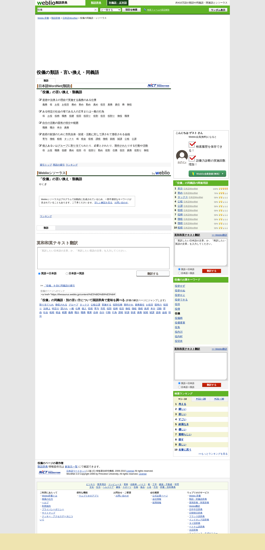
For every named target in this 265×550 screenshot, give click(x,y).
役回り (87, 116)
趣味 (118, 487)
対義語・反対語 (118, 2)
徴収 (114, 134)
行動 (137, 145)
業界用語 (101, 484)
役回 (78, 116)
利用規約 (46, 506)
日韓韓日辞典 (195, 513)
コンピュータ (114, 484)
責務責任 (139, 304)
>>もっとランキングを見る (213, 453)
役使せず (180, 285)
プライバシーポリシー (53, 509)
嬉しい (182, 409)
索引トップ (46, 164)
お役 (57, 104)
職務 (64, 116)
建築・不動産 (165, 484)
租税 (59, 139)
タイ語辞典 (194, 523)
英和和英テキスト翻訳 (57, 242)
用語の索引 (59, 164)
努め (81, 104)
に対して (96, 134)
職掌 (127, 116)
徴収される (61, 304)
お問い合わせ (121, 202)
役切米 (179, 341)
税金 (83, 139)
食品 (142, 487)
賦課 (119, 139)
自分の (46, 122)
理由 (63, 99)
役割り (111, 116)
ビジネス (90, 484)
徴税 (105, 139)
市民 (68, 134)
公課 (134, 139)
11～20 (201, 398)
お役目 (65, 104)
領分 (68, 122)
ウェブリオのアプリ (89, 495)
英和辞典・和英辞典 (199, 502)
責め (95, 104)
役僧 (177, 308)
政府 (44, 134)
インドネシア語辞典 (199, 519)
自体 (73, 134)
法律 (52, 99)
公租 (127, 139)
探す (181, 439)
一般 (71, 308)
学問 (176, 484)
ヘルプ (45, 502)
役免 (177, 327)
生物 (136, 487)
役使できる (181, 299)
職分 (52, 127)
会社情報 (156, 499)
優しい (182, 429)
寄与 (45, 139)
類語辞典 (96, 2)
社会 (57, 111)
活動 (52, 122)
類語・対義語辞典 (198, 499)
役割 (95, 116)
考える (182, 404)
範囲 (75, 122)
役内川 (179, 331)
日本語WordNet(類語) (54, 86)
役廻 (71, 116)
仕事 (93, 99)
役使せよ (180, 295)
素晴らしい (185, 434)
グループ (63, 145)
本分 (59, 127)
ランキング (72, 164)
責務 (110, 104)
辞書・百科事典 (168, 487)
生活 (98, 487)
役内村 (179, 336)
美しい (182, 444)
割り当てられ (46, 304)
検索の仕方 (47, 499)
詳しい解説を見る (103, 202)
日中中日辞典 (195, 509)
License (130, 471)
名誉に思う (185, 449)
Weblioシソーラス (52, 173)
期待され (128, 304)
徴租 (52, 139)
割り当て (76, 145)
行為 (101, 111)
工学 (154, 484)
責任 (117, 104)
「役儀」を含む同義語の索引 (59, 285)
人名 (149, 487)
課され (64, 308)
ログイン (182, 162)
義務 (81, 99)
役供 (177, 304)
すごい (182, 419)
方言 (155, 487)
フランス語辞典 (197, 516)
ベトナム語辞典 (197, 526)
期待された (120, 145)
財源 (52, 134)
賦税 (112, 139)
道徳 (44, 99)
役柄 (57, 116)
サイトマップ (48, 513)
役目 (102, 104)
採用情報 (156, 502)
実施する (73, 99)
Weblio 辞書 (43, 18)
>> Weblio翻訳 (219, 235)
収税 (90, 139)
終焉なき (184, 424)
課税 (98, 139)
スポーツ (127, 487)
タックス (69, 139)
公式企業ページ (160, 495)
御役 (129, 104)
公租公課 (95, 304)
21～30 (219, 398)
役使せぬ (180, 290)
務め (74, 104)
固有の (62, 122)
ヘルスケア (108, 487)
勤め (88, 104)
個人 (44, 145)
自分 (102, 312)
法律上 (46, 308)
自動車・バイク (138, 484)
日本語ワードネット (76, 471)
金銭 (127, 134)
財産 (81, 134)
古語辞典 (193, 530)
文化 (91, 487)
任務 (115, 150)
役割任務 (117, 304)
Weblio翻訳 (194, 506)
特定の (51, 111)
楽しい (182, 414)
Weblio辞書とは (49, 495)
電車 (126, 484)
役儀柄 (179, 318)
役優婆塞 (180, 322)
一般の (95, 111)
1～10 (182, 399)
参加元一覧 (71, 466)
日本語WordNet (70, 18)
